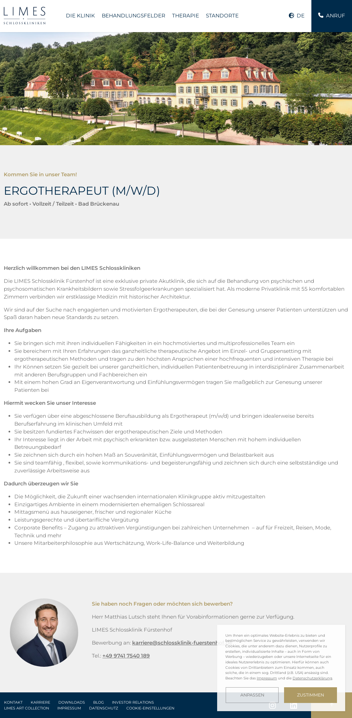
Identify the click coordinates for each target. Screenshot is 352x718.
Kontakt (13, 702)
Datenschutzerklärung (312, 678)
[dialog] (281, 668)
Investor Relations (133, 702)
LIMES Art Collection (26, 708)
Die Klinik (80, 15)
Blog (98, 702)
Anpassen (252, 695)
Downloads (71, 702)
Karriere (40, 702)
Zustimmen (310, 695)
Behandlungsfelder (133, 15)
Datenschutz (103, 708)
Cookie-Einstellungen (150, 708)
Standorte (222, 15)
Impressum (69, 708)
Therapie (185, 15)
